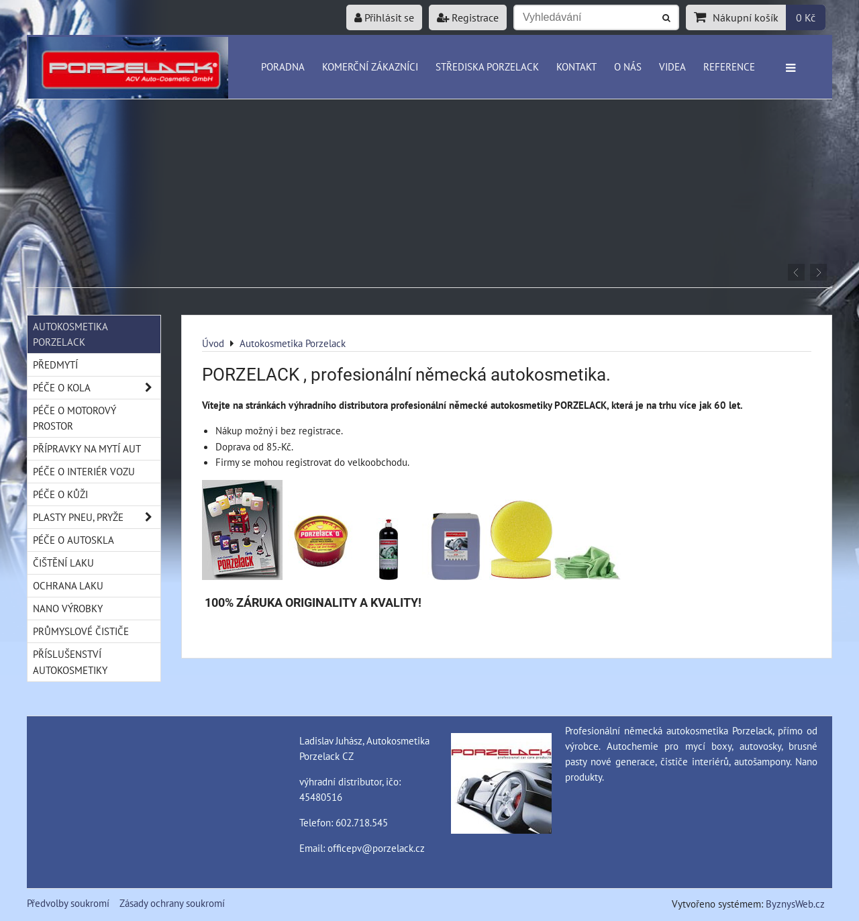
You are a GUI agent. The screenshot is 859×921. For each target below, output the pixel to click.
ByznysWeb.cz (795, 903)
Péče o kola (96, 388)
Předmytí (55, 364)
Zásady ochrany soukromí (172, 903)
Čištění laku (63, 562)
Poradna (283, 66)
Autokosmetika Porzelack (70, 334)
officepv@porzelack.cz (376, 848)
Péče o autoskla (73, 539)
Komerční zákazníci (370, 66)
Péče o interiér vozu (84, 471)
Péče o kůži (60, 494)
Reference (729, 66)
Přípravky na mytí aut (87, 448)
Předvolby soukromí (68, 903)
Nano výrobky (68, 608)
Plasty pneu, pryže (96, 517)
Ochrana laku (68, 585)
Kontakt (576, 66)
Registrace (468, 17)
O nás (628, 66)
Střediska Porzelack (487, 66)
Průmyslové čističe (81, 631)
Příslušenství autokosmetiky (70, 661)
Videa (672, 66)
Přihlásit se (384, 17)
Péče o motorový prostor (74, 417)
